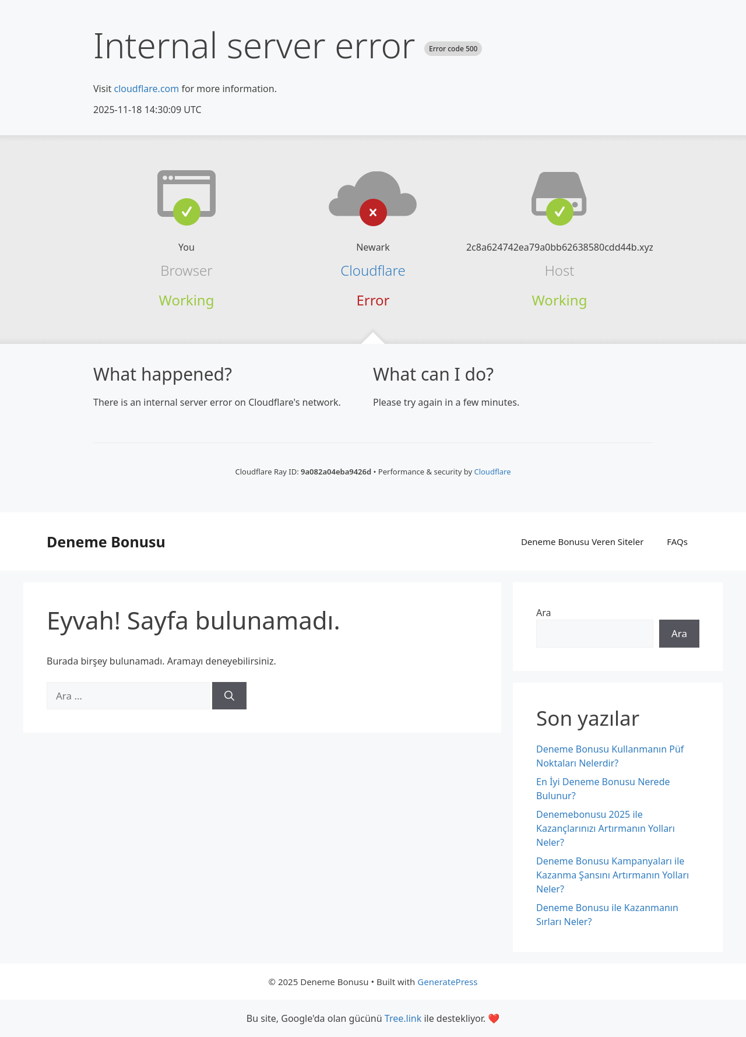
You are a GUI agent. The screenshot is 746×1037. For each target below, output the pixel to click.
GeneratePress (447, 981)
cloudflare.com (146, 88)
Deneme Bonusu (106, 541)
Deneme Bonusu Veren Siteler (582, 541)
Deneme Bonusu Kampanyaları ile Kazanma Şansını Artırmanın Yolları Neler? (612, 875)
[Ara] (229, 696)
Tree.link (403, 1018)
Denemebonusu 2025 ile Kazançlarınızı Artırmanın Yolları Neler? (605, 828)
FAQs (677, 541)
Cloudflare (372, 270)
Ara (543, 612)
